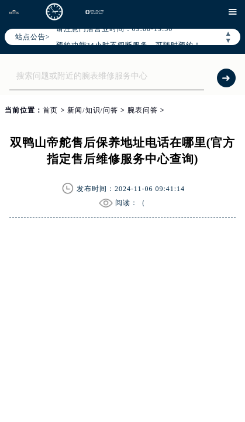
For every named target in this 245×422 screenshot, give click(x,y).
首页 (50, 110)
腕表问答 (142, 110)
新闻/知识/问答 (92, 110)
